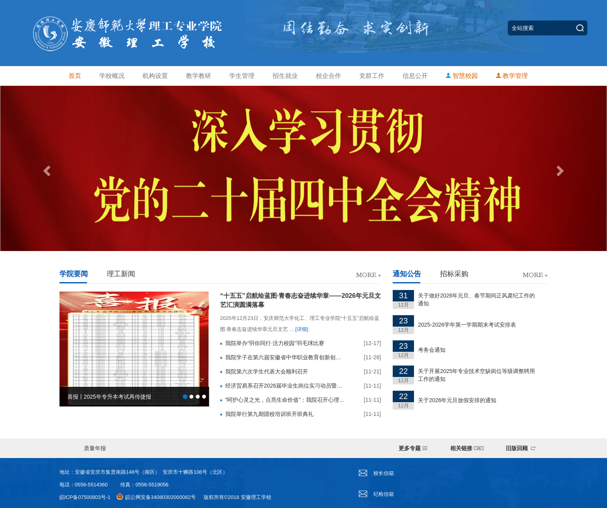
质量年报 (95, 448)
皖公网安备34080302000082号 (160, 497)
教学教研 (198, 75)
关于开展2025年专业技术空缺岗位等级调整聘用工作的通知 (476, 375)
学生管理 (241, 75)
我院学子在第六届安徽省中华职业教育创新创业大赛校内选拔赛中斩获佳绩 (285, 357)
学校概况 (111, 75)
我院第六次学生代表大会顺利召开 (266, 371)
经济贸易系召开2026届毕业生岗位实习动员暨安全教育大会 (285, 385)
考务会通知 (432, 350)
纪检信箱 (376, 494)
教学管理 (512, 75)
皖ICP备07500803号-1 (85, 497)
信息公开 (415, 75)
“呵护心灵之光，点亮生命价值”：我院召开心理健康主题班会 (285, 400)
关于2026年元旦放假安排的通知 (457, 400)
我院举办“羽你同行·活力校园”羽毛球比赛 (274, 343)
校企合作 (328, 75)
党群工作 (371, 75)
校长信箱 (376, 473)
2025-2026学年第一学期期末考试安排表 (467, 324)
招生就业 (285, 75)
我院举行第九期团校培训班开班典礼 (269, 414)
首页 (75, 75)
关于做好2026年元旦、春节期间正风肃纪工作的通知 (476, 299)
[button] (45, 168)
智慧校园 (462, 75)
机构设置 (155, 75)
